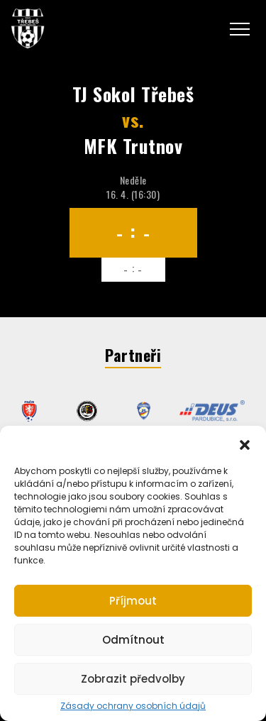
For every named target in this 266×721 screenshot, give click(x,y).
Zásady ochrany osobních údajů (133, 706)
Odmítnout (133, 639)
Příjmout (133, 600)
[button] (245, 443)
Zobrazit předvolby (133, 678)
